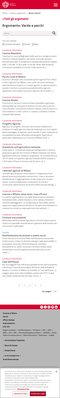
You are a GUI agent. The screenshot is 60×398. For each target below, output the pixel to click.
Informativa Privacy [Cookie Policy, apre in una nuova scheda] (23, 389)
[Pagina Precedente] (19, 285)
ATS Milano (37, 330)
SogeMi (51, 335)
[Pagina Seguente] (41, 285)
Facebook (41, 307)
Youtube (48, 307)
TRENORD (46, 332)
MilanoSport (43, 335)
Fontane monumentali (14, 217)
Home (4, 13)
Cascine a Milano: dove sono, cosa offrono (24, 194)
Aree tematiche (9, 323)
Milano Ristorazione (30, 335)
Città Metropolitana (24, 330)
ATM (44, 330)
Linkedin (56, 307)
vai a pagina (46, 291)
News (36, 44)
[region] (30, 383)
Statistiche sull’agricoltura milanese (21, 147)
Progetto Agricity (11, 123)
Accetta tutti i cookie (38, 394)
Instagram (52, 307)
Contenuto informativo (12, 44)
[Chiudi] (56, 371)
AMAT (5, 332)
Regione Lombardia (9, 330)
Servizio (27, 44)
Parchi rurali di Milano (14, 76)
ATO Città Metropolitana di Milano (30, 332)
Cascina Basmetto (11, 53)
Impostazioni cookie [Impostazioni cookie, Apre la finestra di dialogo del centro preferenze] (20, 394)
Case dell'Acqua (10, 261)
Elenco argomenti (18, 13)
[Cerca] (54, 33)
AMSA (50, 330)
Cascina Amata (10, 100)
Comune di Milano (10, 313)
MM (15, 332)
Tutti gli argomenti (16, 18)
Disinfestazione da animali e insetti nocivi (24, 235)
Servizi (5, 316)
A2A (10, 332)
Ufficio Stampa (8, 320)
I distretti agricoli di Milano (16, 170)
